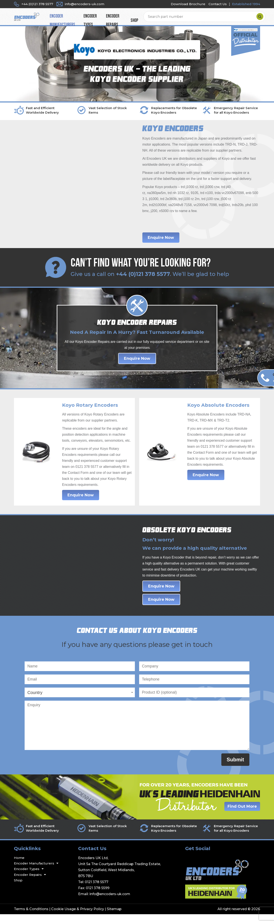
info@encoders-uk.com (109, 903)
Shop (184, 18)
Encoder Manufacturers (92, 18)
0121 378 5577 (96, 891)
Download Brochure (188, 4)
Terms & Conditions (31, 918)
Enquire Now (161, 242)
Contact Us (217, 4)
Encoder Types (129, 18)
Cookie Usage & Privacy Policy (77, 918)
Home (19, 866)
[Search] (255, 18)
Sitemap (114, 918)
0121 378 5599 (97, 897)
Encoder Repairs (161, 18)
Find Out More (242, 815)
